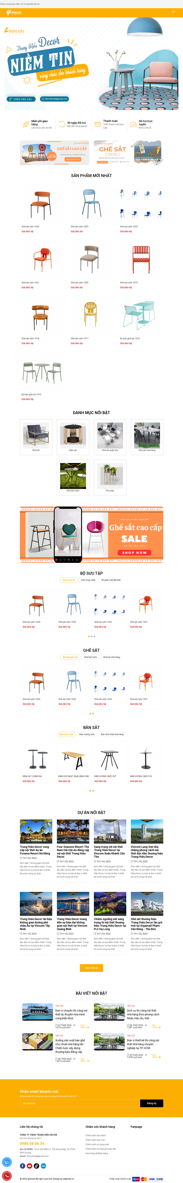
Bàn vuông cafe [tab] (87, 734)
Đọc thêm (85, 1026)
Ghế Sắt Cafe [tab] (90, 657)
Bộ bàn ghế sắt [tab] (70, 657)
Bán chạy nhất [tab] (88, 580)
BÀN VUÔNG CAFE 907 (105, 776)
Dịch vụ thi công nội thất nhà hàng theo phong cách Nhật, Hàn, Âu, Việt (143, 1014)
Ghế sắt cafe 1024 (30, 226)
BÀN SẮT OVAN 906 (32, 776)
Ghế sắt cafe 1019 (129, 282)
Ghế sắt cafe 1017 (79, 338)
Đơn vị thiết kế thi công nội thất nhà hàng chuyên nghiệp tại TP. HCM (143, 1044)
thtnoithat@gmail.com (34, 1156)
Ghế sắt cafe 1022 (129, 226)
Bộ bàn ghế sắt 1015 (31, 394)
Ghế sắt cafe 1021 (30, 282)
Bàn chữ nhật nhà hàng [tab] (112, 734)
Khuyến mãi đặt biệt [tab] (111, 580)
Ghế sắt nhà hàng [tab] (111, 657)
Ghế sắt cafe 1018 (30, 338)
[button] (88, 105)
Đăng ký (151, 1103)
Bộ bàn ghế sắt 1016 (130, 338)
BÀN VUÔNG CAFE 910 (141, 776)
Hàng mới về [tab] (69, 580)
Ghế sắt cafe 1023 (79, 226)
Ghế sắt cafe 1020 (79, 282)
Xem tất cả (91, 967)
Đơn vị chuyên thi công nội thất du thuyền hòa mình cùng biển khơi (71, 1014)
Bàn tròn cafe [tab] (66, 734)
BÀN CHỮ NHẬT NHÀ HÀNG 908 (73, 776)
